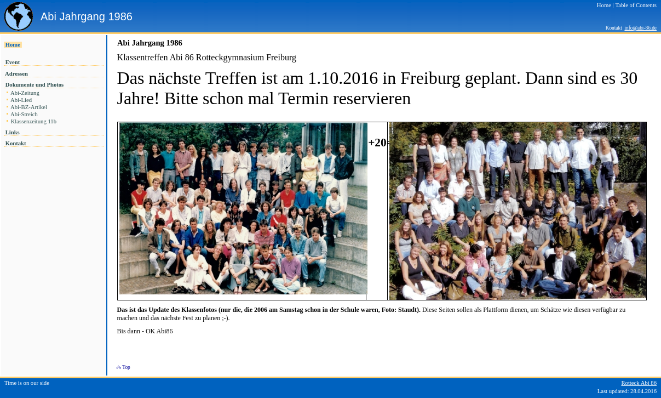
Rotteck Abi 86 (639, 383)
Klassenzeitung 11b (33, 121)
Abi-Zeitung (25, 93)
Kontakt (15, 143)
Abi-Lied (21, 100)
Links (12, 132)
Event (12, 62)
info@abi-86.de (640, 28)
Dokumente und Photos (34, 85)
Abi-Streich (24, 114)
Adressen (17, 74)
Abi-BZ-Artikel (29, 107)
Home (13, 45)
